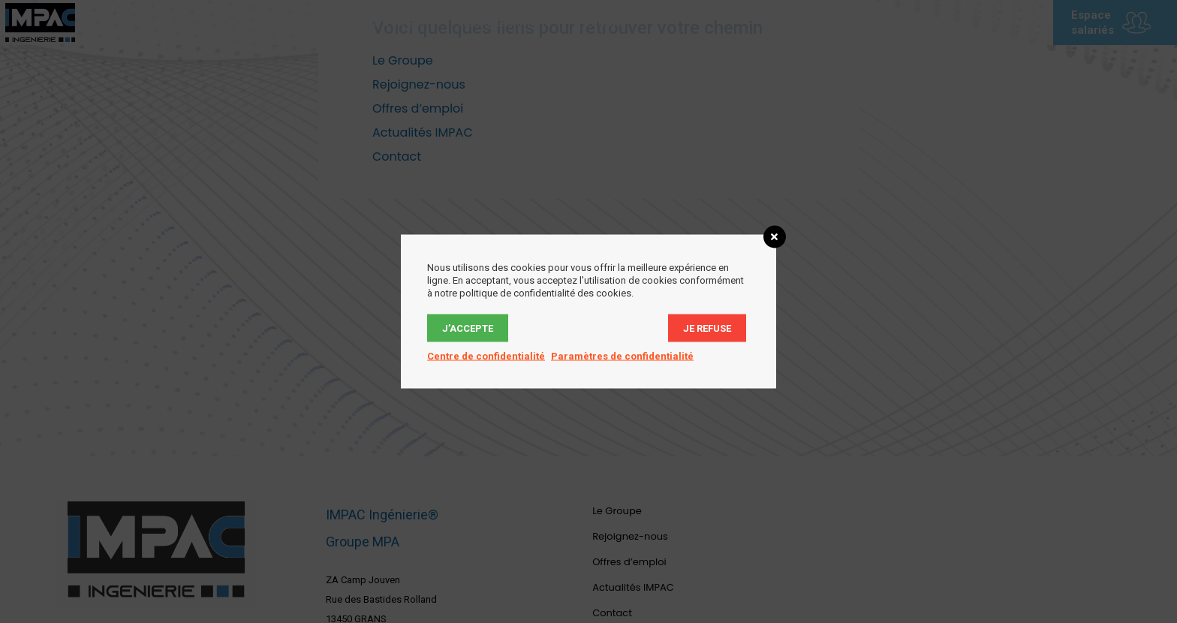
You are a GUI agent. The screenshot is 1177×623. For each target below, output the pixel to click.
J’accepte (467, 328)
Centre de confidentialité (486, 356)
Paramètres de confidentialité (622, 356)
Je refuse (707, 328)
